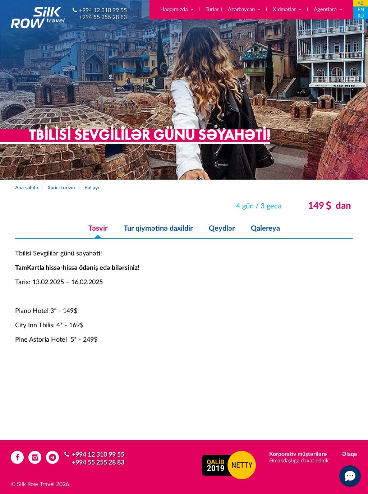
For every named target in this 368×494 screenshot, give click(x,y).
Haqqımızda (177, 9)
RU (361, 16)
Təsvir (97, 228)
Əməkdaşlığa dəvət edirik (299, 460)
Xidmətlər (288, 9)
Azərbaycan (245, 9)
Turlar (212, 9)
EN (361, 10)
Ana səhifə (26, 187)
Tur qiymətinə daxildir (158, 228)
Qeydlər (222, 228)
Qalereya (265, 228)
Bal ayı (91, 187)
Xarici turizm (61, 187)
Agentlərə (329, 9)
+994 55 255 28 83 (103, 17)
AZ (361, 3)
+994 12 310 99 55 (103, 10)
